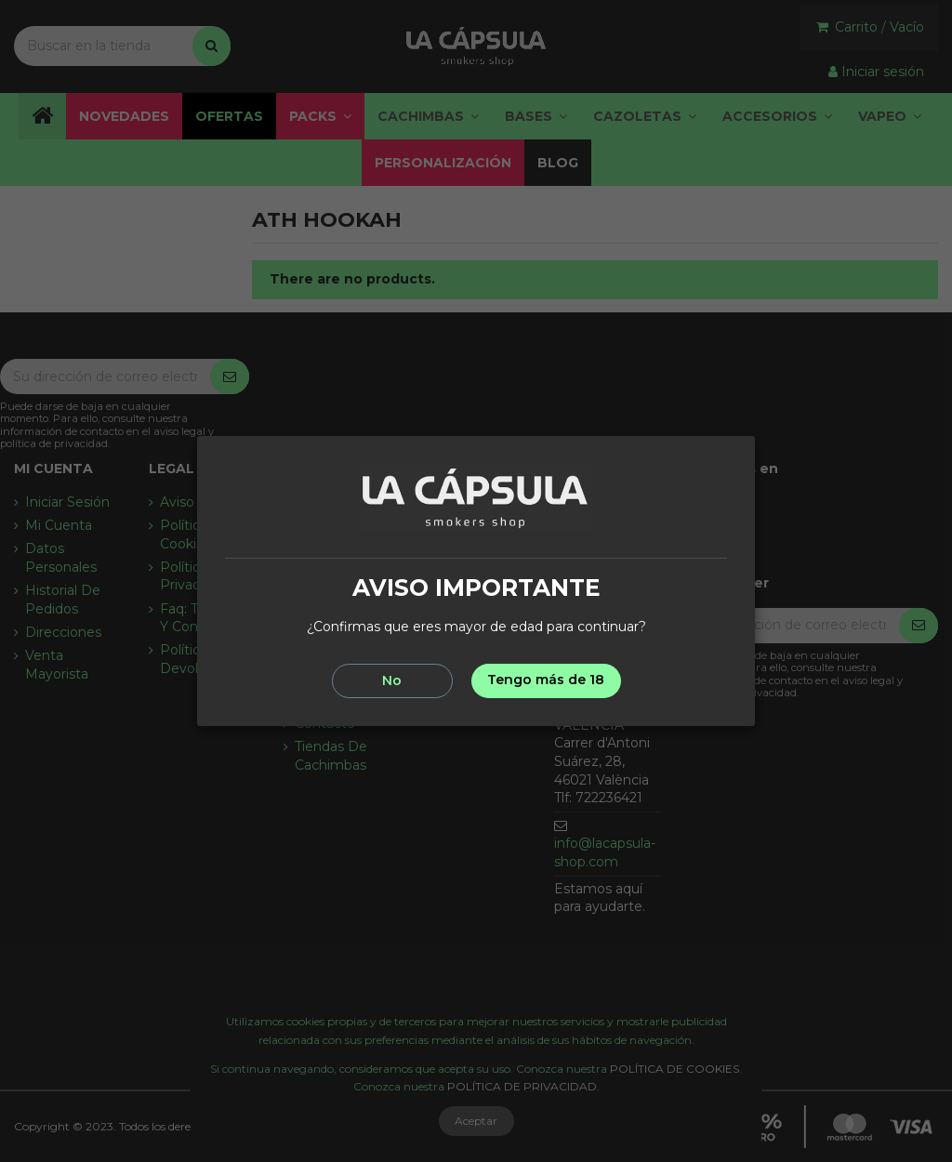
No (392, 680)
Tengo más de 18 (545, 679)
